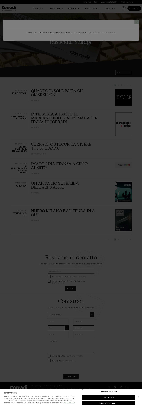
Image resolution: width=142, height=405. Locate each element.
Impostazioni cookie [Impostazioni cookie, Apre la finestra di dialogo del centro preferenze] (108, 392)
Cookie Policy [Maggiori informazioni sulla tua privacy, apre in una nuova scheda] (69, 403)
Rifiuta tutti (109, 397)
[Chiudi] (138, 396)
